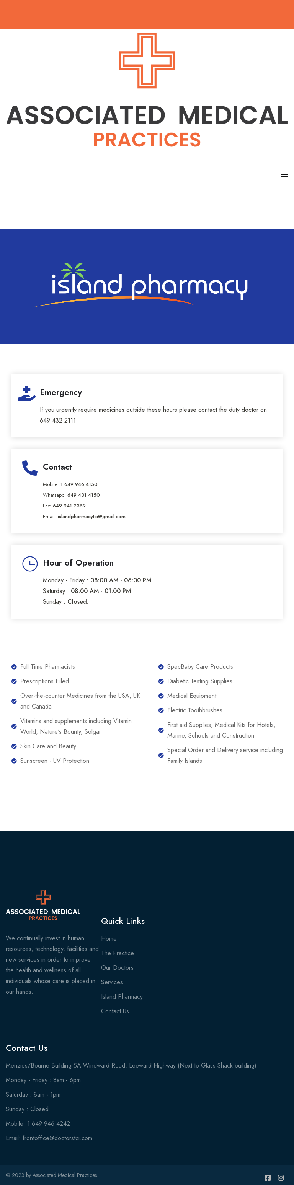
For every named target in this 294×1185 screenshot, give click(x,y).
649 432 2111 (58, 420)
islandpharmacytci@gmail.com (92, 516)
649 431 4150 (83, 495)
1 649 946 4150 (79, 484)
